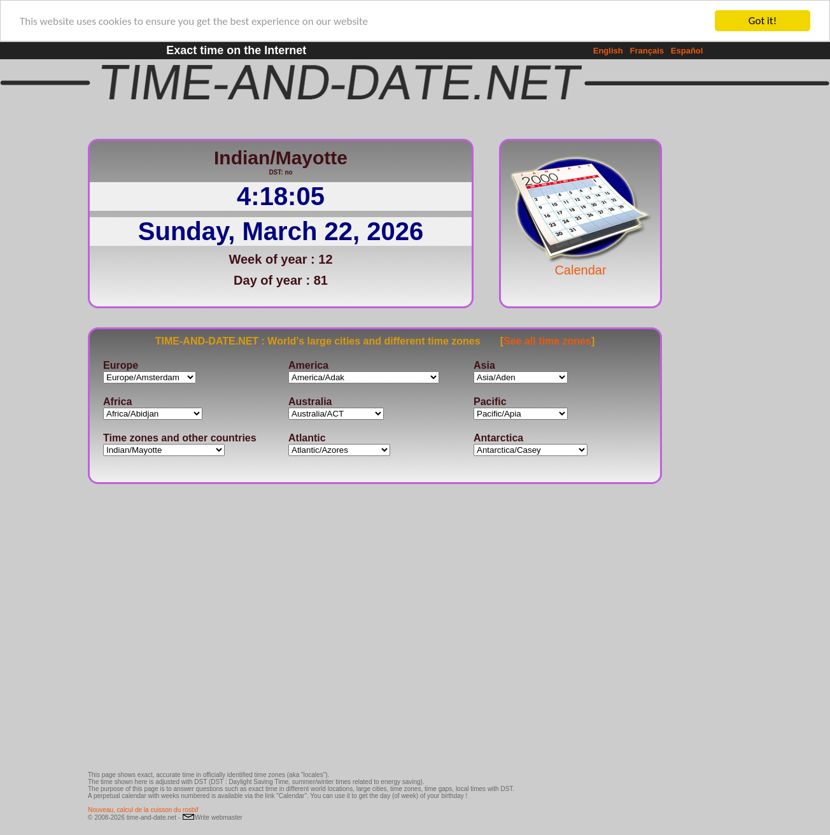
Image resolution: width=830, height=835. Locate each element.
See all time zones (547, 340)
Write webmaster (212, 817)
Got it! (763, 20)
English (608, 50)
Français (647, 50)
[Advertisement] (704, 322)
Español (687, 50)
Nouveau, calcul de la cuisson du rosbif (143, 809)
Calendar (580, 263)
